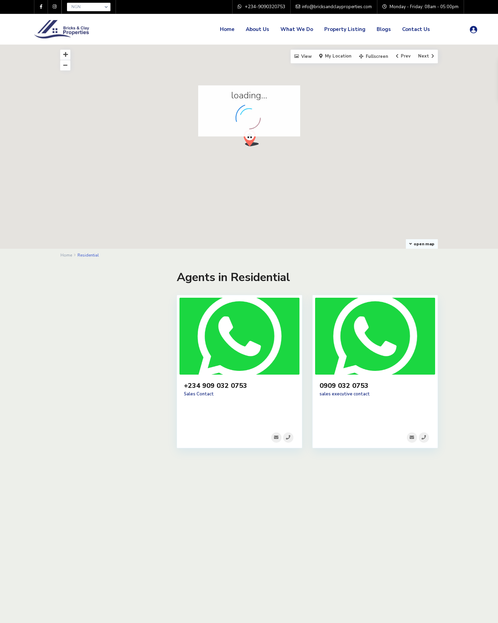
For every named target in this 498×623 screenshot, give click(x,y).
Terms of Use (179, 518)
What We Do (296, 29)
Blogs (384, 29)
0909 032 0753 (344, 385)
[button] (254, 140)
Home (227, 29)
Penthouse (83, 328)
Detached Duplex (90, 313)
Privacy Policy (179, 529)
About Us (257, 29)
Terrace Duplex (88, 344)
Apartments (84, 298)
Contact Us (416, 29)
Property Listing (344, 29)
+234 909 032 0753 (215, 385)
